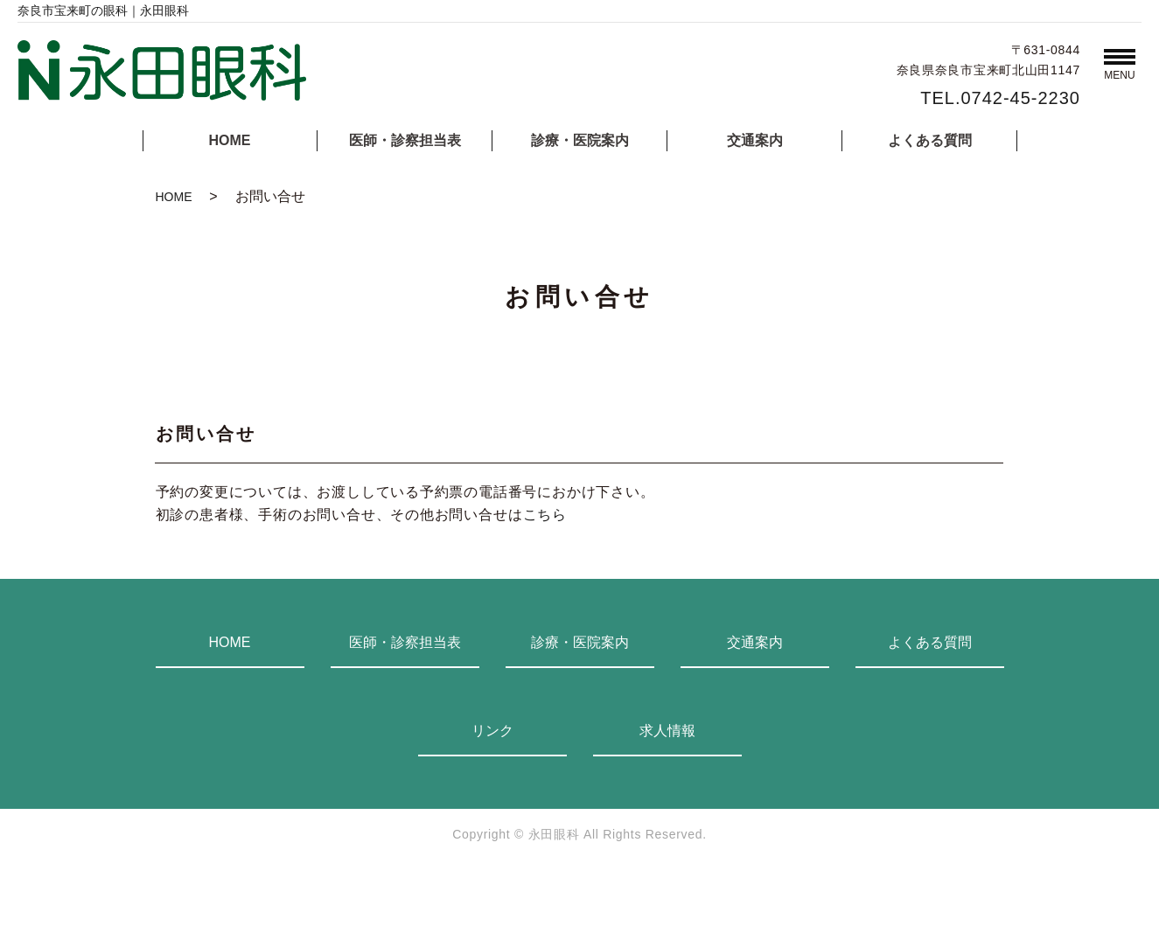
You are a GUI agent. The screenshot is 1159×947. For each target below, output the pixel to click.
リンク (492, 730)
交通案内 (755, 140)
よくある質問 (930, 140)
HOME (230, 140)
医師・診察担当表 (405, 140)
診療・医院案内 (580, 140)
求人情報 (667, 730)
